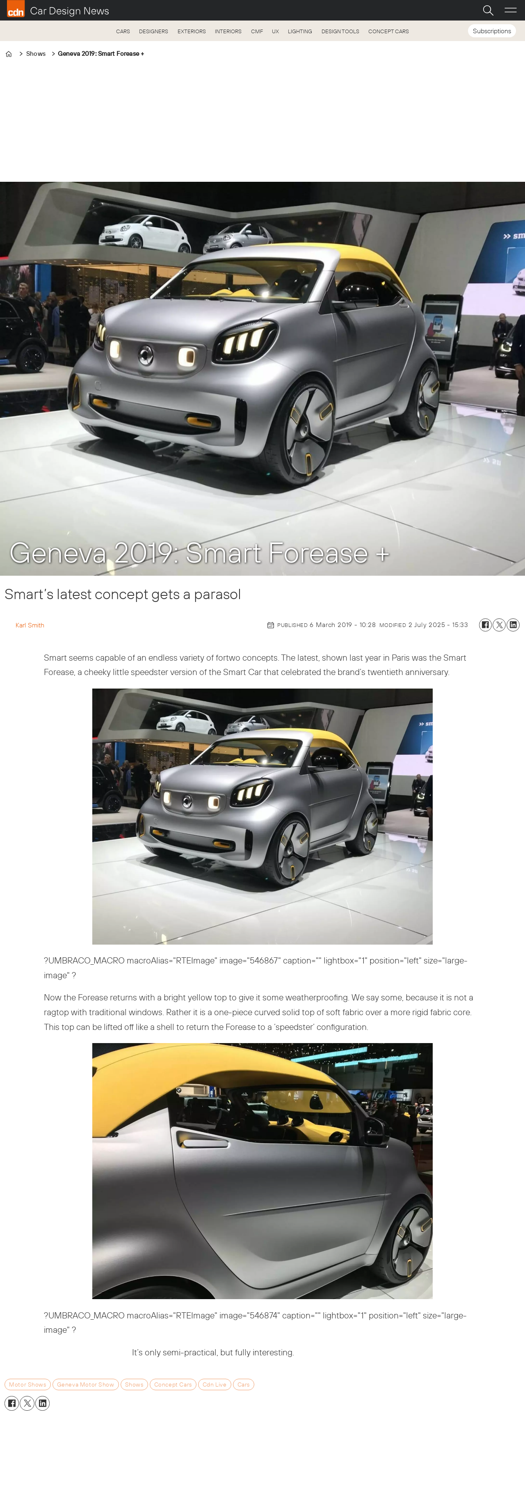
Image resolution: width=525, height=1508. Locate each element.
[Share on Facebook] (485, 625)
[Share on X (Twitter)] (499, 625)
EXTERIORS (192, 31)
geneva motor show (85, 1384)
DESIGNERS (153, 31)
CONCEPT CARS (388, 31)
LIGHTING (300, 31)
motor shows (27, 1384)
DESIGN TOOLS (340, 31)
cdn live (215, 1384)
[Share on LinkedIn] (513, 625)
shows (134, 1384)
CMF (257, 31)
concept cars (173, 1384)
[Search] (488, 10)
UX (275, 31)
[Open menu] (510, 10)
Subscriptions (492, 31)
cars (243, 1384)
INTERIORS (228, 31)
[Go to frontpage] (58, 8)
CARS (123, 31)
